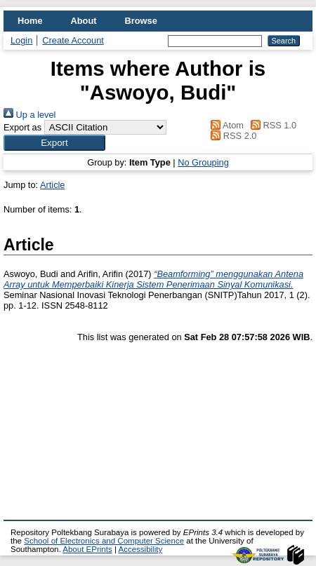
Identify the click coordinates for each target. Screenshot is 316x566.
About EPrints (87, 549)
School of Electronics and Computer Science (104, 541)
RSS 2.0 (231, 135)
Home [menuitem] (30, 20)
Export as (22, 127)
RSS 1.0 (271, 125)
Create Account (73, 40)
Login (21, 40)
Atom (225, 125)
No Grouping (203, 162)
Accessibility (140, 549)
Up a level (29, 114)
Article (52, 185)
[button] (54, 143)
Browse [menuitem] (141, 20)
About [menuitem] (84, 20)
